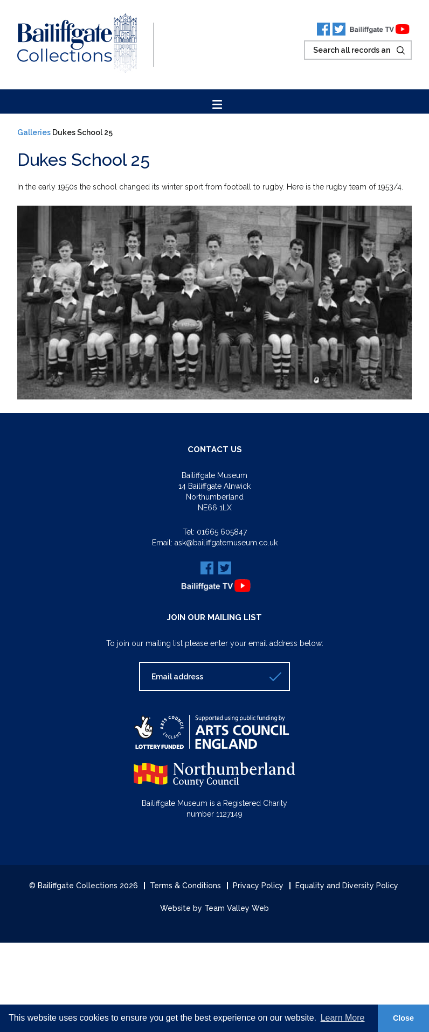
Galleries (34, 132)
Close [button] (403, 1018)
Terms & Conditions (185, 885)
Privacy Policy (258, 885)
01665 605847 (222, 532)
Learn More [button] (343, 1017)
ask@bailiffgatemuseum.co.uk (226, 542)
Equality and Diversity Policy (346, 885)
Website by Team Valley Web (214, 908)
